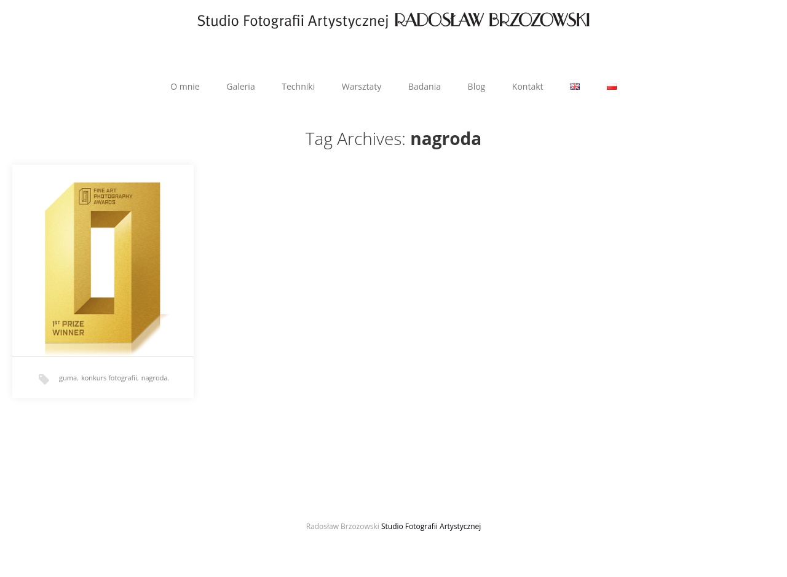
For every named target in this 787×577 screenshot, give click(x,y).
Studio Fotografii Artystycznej (431, 526)
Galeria (240, 86)
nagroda (154, 377)
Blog (477, 86)
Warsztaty (361, 86)
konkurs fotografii (109, 377)
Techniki (298, 86)
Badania (424, 86)
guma (68, 377)
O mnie (184, 86)
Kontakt (528, 86)
